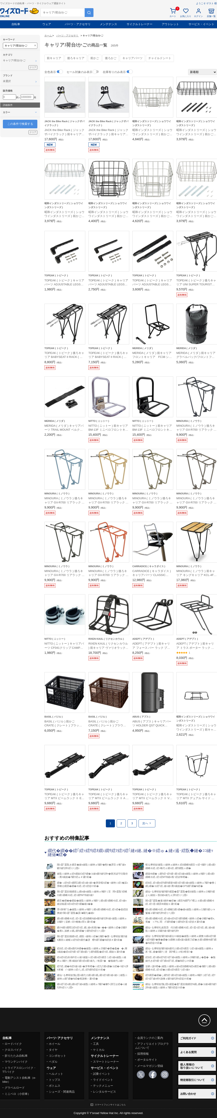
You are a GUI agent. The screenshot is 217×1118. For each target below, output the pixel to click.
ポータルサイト (147, 1059)
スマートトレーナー (106, 1061)
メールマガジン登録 (150, 1066)
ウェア (46, 24)
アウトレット (170, 24)
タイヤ (53, 1049)
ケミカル (99, 1049)
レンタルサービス (104, 1091)
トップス (54, 1079)
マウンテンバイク (16, 1061)
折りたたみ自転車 (16, 1055)
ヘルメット (56, 1073)
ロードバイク (13, 1043)
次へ (147, 823)
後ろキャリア (75, 58)
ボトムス (54, 1085)
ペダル (53, 1061)
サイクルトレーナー (139, 24)
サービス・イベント (201, 24)
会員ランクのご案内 (150, 1037)
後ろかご (110, 58)
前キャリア (54, 58)
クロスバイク (13, 1049)
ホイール (54, 1043)
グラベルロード (15, 1087)
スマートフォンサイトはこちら (110, 1104)
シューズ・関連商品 (62, 1091)
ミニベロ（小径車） (17, 1094)
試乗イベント (101, 1073)
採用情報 (143, 1053)
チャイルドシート (159, 58)
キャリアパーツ (132, 58)
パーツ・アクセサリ (78, 24)
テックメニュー (103, 1085)
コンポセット (57, 1055)
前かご (94, 58)
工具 (96, 1043)
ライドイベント (103, 1079)
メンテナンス (108, 24)
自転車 (15, 24)
